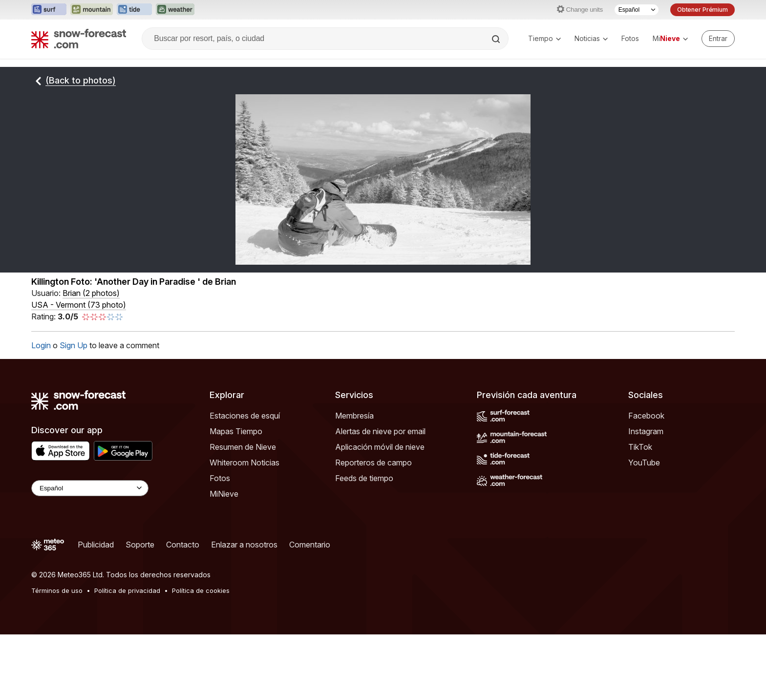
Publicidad (96, 544)
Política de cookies (201, 590)
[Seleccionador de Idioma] (637, 9)
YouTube (644, 462)
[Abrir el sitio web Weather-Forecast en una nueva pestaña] (175, 9)
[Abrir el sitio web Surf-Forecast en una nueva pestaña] (48, 9)
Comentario (309, 544)
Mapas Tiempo (236, 431)
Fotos (630, 38)
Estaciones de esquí (245, 416)
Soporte (140, 544)
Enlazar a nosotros (244, 544)
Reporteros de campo (373, 462)
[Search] (497, 39)
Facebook (646, 416)
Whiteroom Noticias (244, 462)
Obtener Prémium (702, 9)
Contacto (182, 544)
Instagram (645, 431)
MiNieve (224, 494)
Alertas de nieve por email (380, 431)
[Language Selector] (90, 488)
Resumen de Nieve (243, 447)
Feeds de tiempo (364, 478)
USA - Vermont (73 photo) (78, 305)
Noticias (591, 38)
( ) (91, 293)
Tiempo (544, 38)
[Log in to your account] (718, 38)
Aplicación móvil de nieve (380, 447)
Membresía (354, 416)
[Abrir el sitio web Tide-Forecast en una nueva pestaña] (134, 9)
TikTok (640, 447)
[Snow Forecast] (78, 38)
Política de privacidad (127, 590)
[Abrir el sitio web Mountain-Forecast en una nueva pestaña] (91, 9)
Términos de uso (57, 590)
